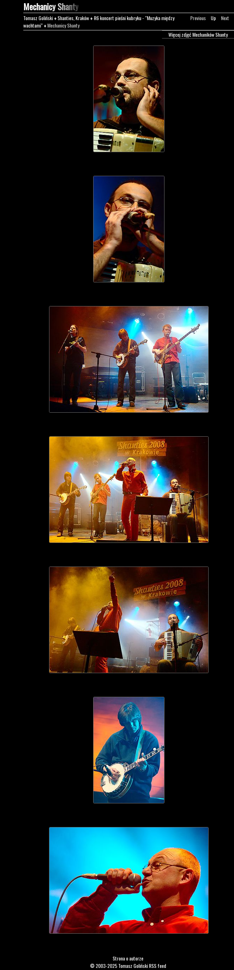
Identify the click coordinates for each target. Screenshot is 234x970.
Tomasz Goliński (38, 18)
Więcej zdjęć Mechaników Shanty (198, 34)
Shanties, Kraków (73, 18)
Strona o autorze (128, 958)
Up (213, 18)
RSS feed (157, 965)
